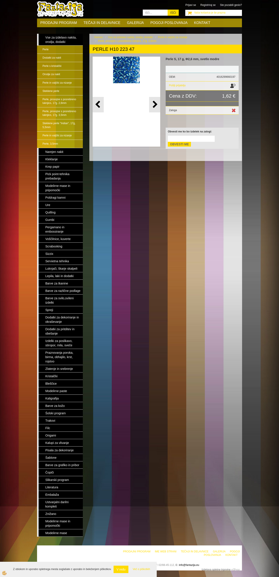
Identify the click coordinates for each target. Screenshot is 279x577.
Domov (98, 37)
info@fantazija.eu (189, 565)
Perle (46, 49)
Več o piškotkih (141, 569)
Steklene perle (51, 91)
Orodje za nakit (51, 74)
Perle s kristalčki (52, 66)
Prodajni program (58, 23)
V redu (120, 569)
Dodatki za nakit (52, 57)
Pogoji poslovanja (168, 23)
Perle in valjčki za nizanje (57, 82)
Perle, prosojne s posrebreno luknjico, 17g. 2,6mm (59, 101)
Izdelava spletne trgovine (216, 569)
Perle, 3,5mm (50, 143)
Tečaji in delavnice (102, 23)
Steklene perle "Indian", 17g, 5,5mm (59, 125)
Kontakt (202, 23)
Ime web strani (165, 551)
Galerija (135, 23)
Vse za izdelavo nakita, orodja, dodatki (130, 37)
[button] (154, 104)
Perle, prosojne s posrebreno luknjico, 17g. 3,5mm (59, 113)
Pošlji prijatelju (177, 85)
